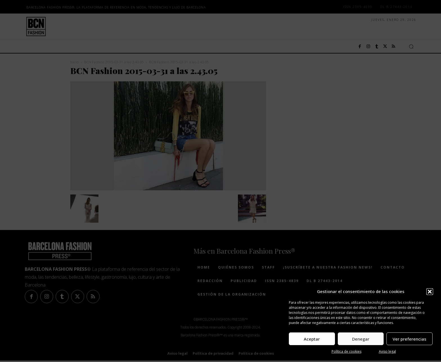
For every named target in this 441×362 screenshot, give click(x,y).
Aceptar (312, 339)
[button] (430, 291)
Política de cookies (346, 351)
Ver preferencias (409, 339)
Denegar (360, 339)
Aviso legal (387, 351)
